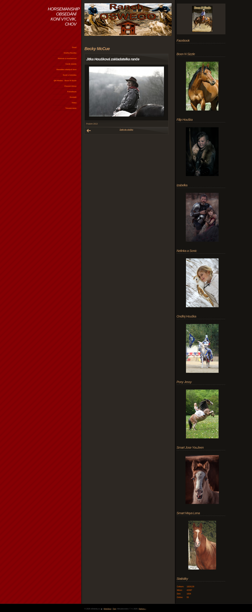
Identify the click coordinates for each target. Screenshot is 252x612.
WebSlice (107, 609)
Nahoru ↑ (142, 609)
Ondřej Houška (70, 53)
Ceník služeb (71, 64)
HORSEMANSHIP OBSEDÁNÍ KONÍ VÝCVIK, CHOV (64, 17)
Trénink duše (70, 108)
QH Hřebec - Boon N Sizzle (65, 81)
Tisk (114, 609)
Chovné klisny (70, 86)
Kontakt (73, 97)
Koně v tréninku (69, 75)
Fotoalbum (71, 92)
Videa (74, 103)
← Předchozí (88, 130)
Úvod (74, 47)
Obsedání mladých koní (66, 69)
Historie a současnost (67, 58)
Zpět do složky (126, 130)
